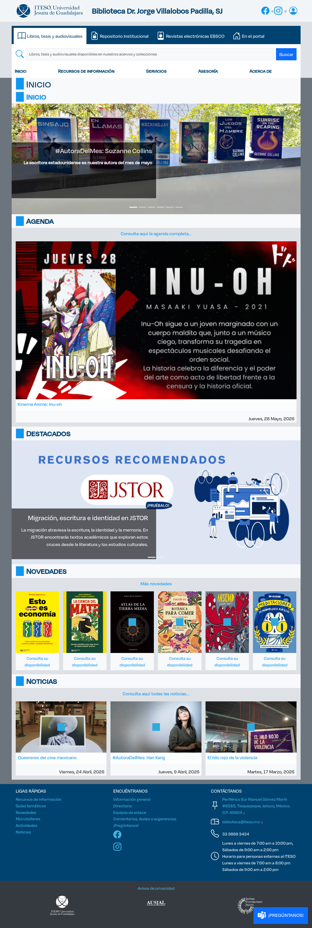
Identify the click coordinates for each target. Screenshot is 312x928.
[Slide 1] (133, 207)
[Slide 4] (160, 207)
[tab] (50, 36)
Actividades (26, 825)
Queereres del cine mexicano (47, 757)
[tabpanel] (156, 54)
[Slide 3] (151, 207)
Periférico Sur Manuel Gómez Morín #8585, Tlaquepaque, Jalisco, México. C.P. (256, 805)
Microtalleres (28, 819)
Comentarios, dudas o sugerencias (144, 819)
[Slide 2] (142, 207)
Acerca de (260, 71)
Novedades (26, 812)
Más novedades (156, 583)
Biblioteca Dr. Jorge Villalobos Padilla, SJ (157, 10)
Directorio (122, 806)
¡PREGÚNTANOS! (281, 915)
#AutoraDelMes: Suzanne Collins (103, 150)
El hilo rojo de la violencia (232, 757)
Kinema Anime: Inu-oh (40, 404)
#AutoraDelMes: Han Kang (139, 757)
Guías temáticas (31, 806)
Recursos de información (86, 71)
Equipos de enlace (129, 812)
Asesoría (208, 71)
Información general (132, 799)
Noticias (23, 832)
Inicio (20, 71)
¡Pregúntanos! (126, 825)
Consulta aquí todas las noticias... (156, 693)
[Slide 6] (179, 207)
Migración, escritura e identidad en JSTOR (88, 517)
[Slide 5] (170, 207)
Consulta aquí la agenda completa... (156, 233)
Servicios (156, 71)
